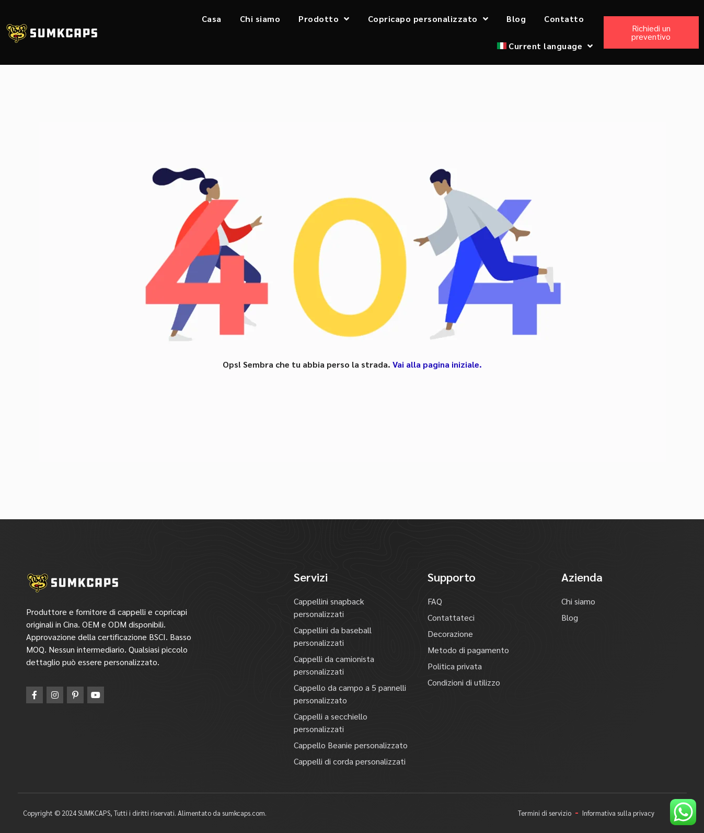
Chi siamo (260, 18)
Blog (516, 18)
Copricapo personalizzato (428, 18)
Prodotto (324, 18)
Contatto (564, 18)
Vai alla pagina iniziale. (437, 364)
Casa (212, 18)
